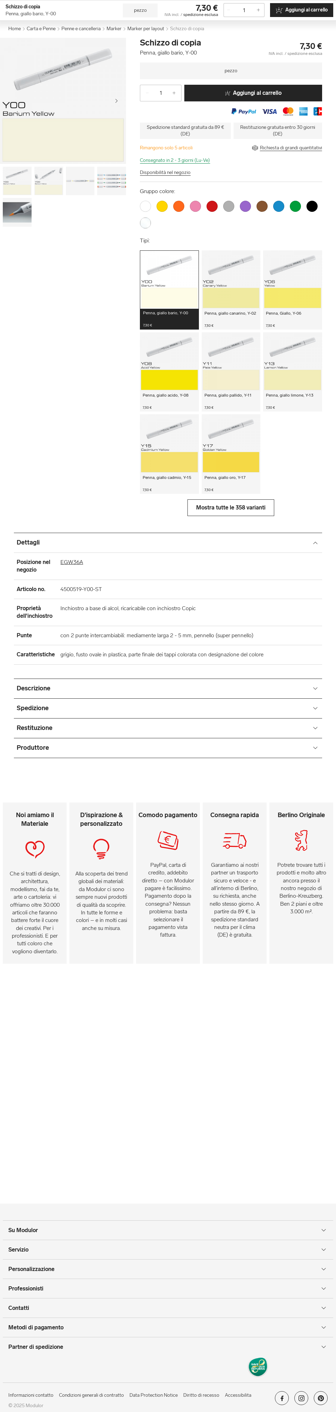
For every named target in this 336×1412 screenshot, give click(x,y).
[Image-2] (80, 181)
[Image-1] (48, 181)
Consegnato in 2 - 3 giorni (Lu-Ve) (175, 160)
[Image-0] (17, 181)
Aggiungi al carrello (253, 93)
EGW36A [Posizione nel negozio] (71, 562)
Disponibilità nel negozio (165, 172)
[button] (169, 290)
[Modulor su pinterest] (321, 1400)
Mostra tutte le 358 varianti (231, 507)
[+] (177, 93)
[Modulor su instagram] (301, 1400)
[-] (145, 93)
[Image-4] (17, 212)
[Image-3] (111, 181)
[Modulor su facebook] (282, 1400)
